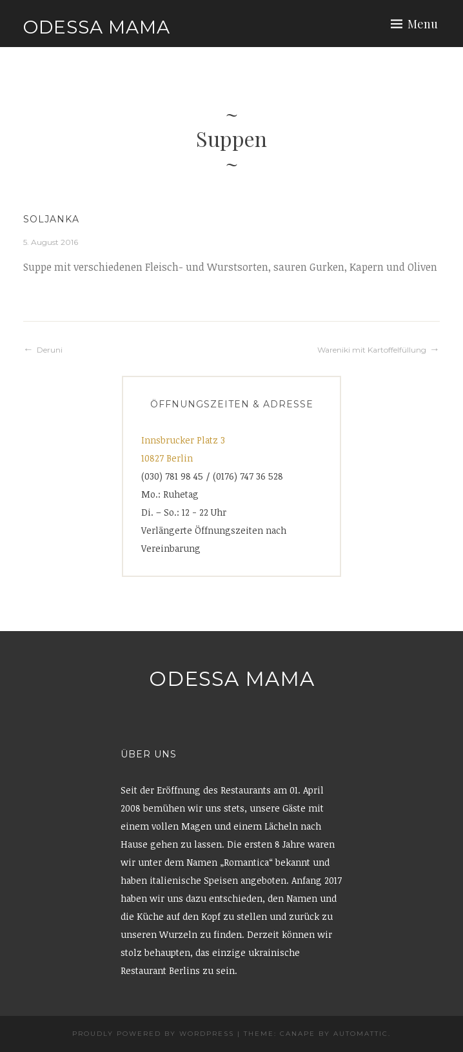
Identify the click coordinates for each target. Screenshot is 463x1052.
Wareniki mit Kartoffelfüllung (371, 350)
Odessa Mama (96, 27)
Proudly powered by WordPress (153, 1033)
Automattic (360, 1033)
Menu (423, 24)
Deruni (50, 350)
